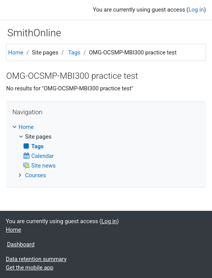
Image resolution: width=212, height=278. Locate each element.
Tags (74, 52)
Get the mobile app (29, 267)
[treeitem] (106, 127)
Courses (35, 175)
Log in (196, 9)
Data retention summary (36, 259)
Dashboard (20, 244)
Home (16, 52)
